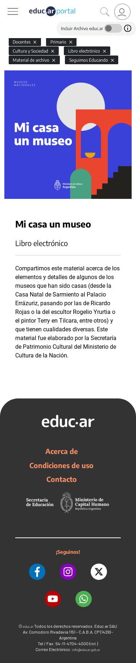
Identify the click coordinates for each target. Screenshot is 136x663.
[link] (122, 12)
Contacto (61, 479)
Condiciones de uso (61, 465)
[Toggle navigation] (6, 4)
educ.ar (28, 627)
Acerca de (61, 451)
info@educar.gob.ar (86, 650)
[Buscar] (104, 12)
